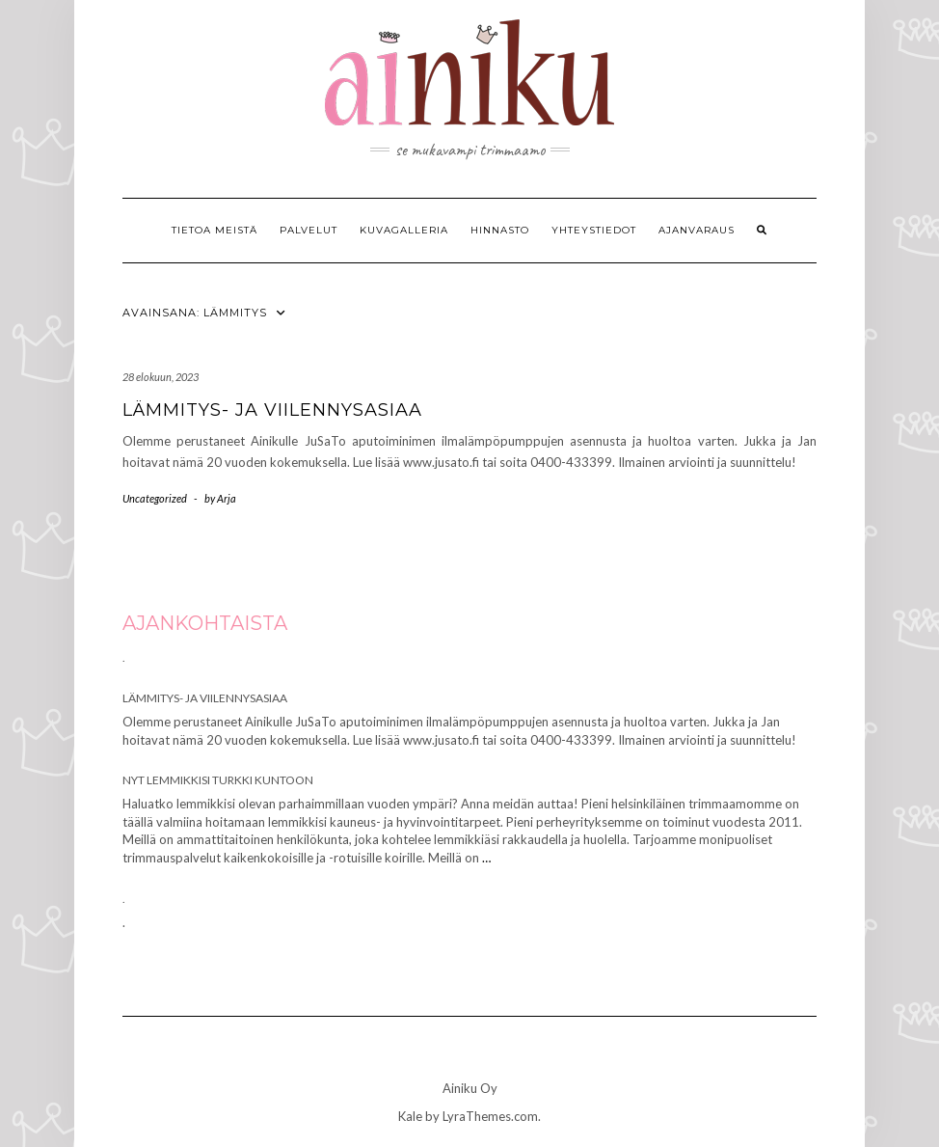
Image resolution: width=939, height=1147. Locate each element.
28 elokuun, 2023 (160, 376)
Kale (410, 1116)
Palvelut (308, 230)
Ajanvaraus (696, 230)
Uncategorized (154, 498)
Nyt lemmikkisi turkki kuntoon (217, 780)
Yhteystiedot (593, 230)
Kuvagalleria (404, 230)
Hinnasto (499, 230)
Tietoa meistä (214, 230)
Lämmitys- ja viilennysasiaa (272, 410)
